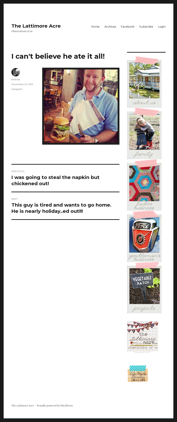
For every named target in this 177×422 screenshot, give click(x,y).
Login (162, 26)
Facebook (127, 26)
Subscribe (146, 26)
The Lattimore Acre (36, 26)
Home (95, 26)
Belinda (15, 79)
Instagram (16, 89)
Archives (110, 26)
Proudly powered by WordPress (55, 405)
